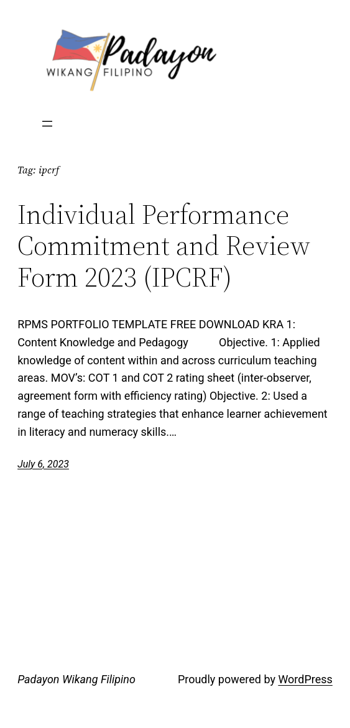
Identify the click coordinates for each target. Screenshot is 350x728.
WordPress (305, 679)
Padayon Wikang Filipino (76, 679)
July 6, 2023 (43, 464)
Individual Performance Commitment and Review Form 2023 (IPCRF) (163, 246)
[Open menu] (47, 123)
